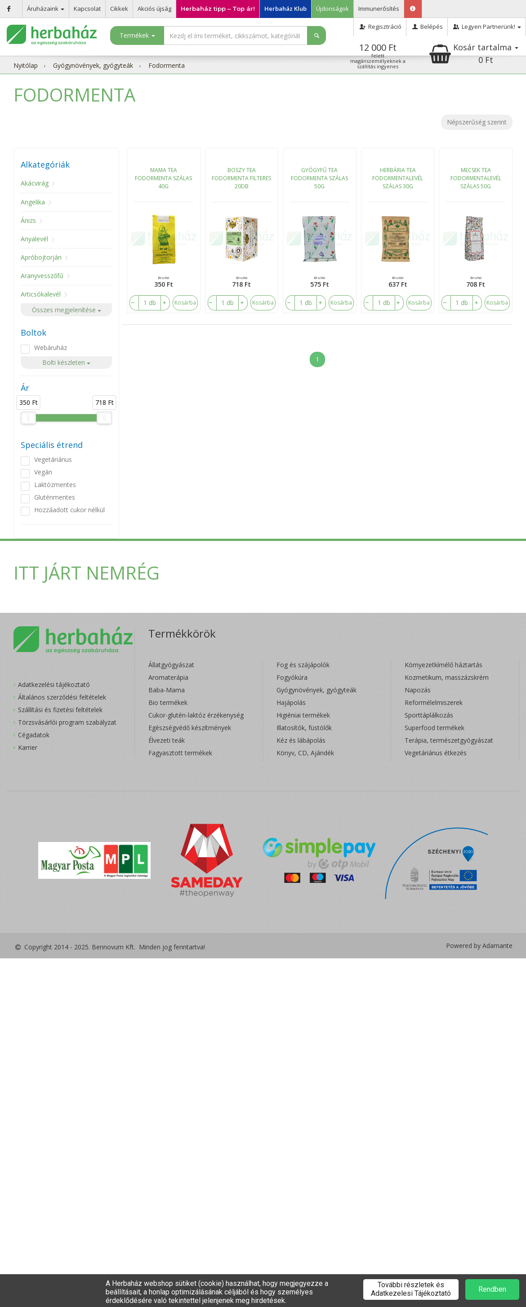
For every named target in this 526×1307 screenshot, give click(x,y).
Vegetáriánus (53, 459)
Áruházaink (45, 8)
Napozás (418, 690)
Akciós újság (154, 8)
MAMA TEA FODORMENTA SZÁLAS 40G (163, 178)
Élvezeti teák (166, 740)
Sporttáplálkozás (429, 715)
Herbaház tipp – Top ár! (218, 8)
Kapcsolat (87, 8)
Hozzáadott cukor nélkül (69, 509)
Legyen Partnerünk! (486, 26)
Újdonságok (332, 8)
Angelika (33, 202)
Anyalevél (34, 239)
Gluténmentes (54, 497)
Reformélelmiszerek (434, 702)
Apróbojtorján (41, 257)
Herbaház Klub (285, 8)
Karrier (27, 747)
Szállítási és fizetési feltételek (60, 709)
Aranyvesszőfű (42, 275)
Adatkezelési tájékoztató (54, 684)
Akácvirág (35, 183)
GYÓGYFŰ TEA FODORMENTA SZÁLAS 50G (319, 178)
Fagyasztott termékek (180, 753)
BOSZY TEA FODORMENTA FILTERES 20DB (241, 178)
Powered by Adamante (479, 946)
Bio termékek (167, 702)
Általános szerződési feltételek (62, 697)
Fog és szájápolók (303, 664)
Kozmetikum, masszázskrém (447, 677)
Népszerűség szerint (477, 122)
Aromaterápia (168, 677)
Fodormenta (166, 65)
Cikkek (119, 8)
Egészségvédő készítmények (189, 727)
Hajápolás (291, 702)
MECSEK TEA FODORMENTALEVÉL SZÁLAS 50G (475, 178)
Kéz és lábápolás (300, 740)
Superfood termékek (434, 727)
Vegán (43, 472)
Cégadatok (33, 735)
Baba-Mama (166, 690)
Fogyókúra (292, 677)
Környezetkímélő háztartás (443, 664)
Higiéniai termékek (303, 715)
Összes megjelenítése (66, 310)
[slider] (28, 418)
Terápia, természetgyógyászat (449, 740)
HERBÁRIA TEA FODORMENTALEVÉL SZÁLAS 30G (397, 178)
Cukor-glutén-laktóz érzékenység (196, 715)
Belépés (427, 26)
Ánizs (28, 220)
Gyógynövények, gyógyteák (93, 65)
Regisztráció (379, 26)
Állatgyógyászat (171, 664)
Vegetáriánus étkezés (436, 753)
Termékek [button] (137, 35)
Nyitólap (25, 65)
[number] (149, 302)
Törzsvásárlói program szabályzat (67, 722)
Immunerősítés (378, 8)
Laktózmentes (55, 484)
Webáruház (50, 347)
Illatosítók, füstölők (304, 727)
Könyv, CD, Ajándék (305, 753)
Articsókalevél (41, 294)
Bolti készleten (66, 362)
